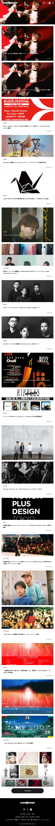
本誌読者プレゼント (37, 819)
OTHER (38, 817)
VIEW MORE (27, 790)
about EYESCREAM (9, 819)
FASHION (5, 595)
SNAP (33, 814)
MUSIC (5, 50)
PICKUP (28, 814)
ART (4, 522)
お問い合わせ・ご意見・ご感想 (26, 819)
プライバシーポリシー (45, 819)
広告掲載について (17, 819)
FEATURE (22, 814)
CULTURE (6, 268)
